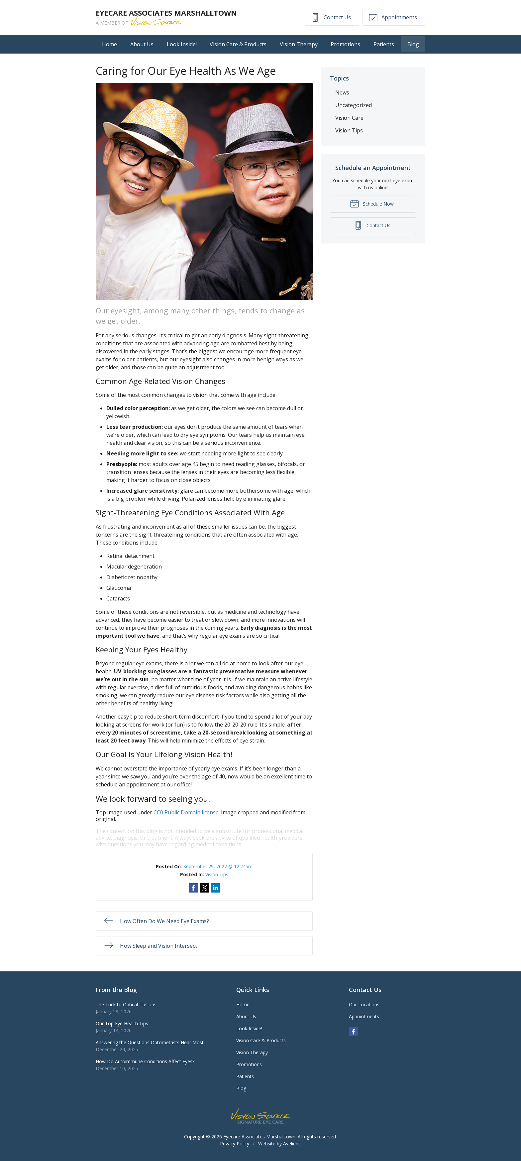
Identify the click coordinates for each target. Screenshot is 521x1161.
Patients (383, 44)
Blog (413, 44)
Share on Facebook (193, 888)
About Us (142, 44)
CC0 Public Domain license (186, 812)
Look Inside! (182, 44)
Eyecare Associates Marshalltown (259, 1136)
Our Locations (364, 1004)
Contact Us (331, 17)
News (342, 92)
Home (109, 44)
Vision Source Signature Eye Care (260, 1116)
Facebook (353, 1031)
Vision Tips (216, 874)
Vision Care (349, 117)
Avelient (291, 1143)
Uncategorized (353, 105)
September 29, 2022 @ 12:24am (218, 866)
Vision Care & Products (238, 44)
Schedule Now (372, 203)
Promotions (345, 44)
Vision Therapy (299, 44)
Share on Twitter (204, 888)
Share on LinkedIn (215, 888)
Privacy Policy (234, 1143)
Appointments (392, 17)
